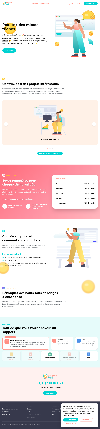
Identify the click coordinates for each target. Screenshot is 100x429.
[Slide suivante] (94, 124)
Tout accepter (71, 420)
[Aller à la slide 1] (47, 148)
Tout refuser (86, 420)
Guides (29, 409)
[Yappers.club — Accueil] (7, 3)
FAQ (28, 412)
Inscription (91, 3)
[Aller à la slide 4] (52, 148)
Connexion (75, 3)
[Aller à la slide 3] (50, 148)
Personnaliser (70, 424)
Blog (53, 414)
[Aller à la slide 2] (49, 148)
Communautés (57, 409)
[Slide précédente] (6, 124)
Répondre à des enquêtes (50, 153)
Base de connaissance (40, 3)
